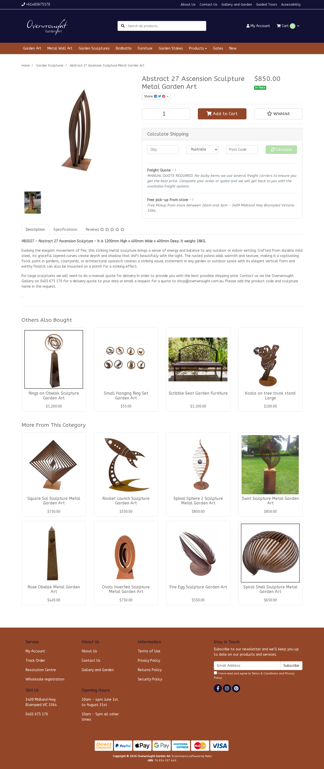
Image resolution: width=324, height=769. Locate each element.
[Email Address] (247, 665)
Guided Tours (266, 4)
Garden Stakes (171, 48)
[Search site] (123, 26)
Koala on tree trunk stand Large (270, 395)
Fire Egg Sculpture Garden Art (198, 587)
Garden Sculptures (94, 48)
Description (35, 229)
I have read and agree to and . (254, 675)
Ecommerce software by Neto (192, 756)
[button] (278, 113)
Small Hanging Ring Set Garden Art (126, 395)
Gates (218, 48)
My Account (35, 651)
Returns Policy (150, 670)
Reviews (105, 229)
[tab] (35, 229)
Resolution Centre (41, 670)
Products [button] (196, 48)
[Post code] (242, 149)
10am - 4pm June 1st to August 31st (100, 702)
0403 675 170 (37, 714)
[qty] (163, 149)
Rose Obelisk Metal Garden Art (54, 589)
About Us (188, 4)
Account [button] (258, 26)
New (232, 48)
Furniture (145, 48)
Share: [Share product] (155, 96)
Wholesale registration (45, 679)
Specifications (65, 229)
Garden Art (32, 48)
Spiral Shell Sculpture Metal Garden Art (270, 589)
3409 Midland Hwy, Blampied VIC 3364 (41, 702)
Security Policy (150, 679)
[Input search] (167, 26)
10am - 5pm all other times (100, 717)
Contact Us (208, 4)
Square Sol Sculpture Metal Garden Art (53, 501)
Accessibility (291, 4)
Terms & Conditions (265, 673)
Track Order (35, 660)
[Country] (202, 149)
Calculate (281, 149)
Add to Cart (222, 113)
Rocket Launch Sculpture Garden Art (125, 501)
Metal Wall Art (59, 48)
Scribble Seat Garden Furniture (198, 393)
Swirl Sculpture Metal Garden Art (270, 501)
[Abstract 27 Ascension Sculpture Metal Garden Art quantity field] (166, 114)
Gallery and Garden (236, 4)
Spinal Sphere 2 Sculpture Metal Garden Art (198, 501)
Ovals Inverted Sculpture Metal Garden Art (126, 589)
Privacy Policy (149, 660)
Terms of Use (149, 651)
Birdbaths (124, 48)
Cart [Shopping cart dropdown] (286, 26)
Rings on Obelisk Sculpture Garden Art (54, 395)
